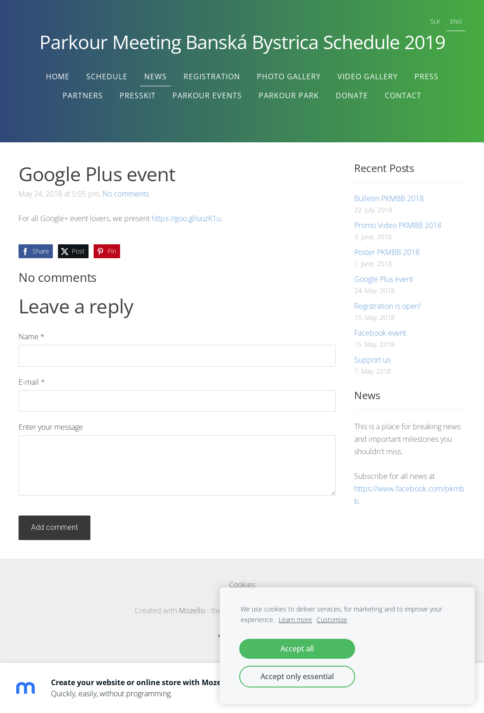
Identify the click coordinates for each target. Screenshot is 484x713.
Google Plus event (383, 279)
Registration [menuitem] (212, 76)
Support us (372, 360)
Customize (332, 619)
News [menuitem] (155, 76)
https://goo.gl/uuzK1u (186, 218)
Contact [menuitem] (403, 95)
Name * (32, 336)
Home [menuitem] (58, 76)
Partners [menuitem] (83, 95)
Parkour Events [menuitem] (207, 95)
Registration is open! (387, 306)
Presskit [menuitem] (138, 95)
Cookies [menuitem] (242, 584)
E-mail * (32, 382)
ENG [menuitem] (456, 21)
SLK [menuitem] (435, 21)
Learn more (295, 619)
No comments (125, 194)
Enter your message (51, 427)
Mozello (192, 610)
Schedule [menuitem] (106, 76)
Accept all (297, 648)
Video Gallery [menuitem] (368, 76)
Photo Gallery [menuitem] (289, 76)
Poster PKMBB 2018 (387, 252)
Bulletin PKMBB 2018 (389, 198)
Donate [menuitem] (352, 95)
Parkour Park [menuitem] (289, 95)
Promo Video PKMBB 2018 (397, 225)
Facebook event (380, 333)
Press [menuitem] (426, 76)
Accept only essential (297, 676)
